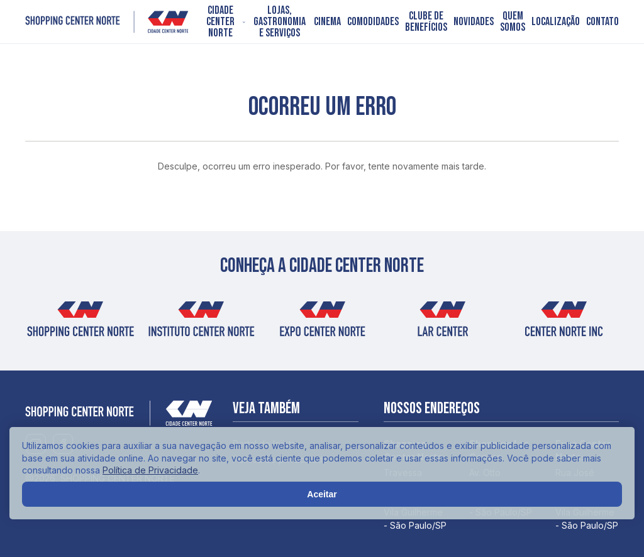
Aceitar (321, 494)
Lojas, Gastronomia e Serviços (279, 22)
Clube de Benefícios (426, 22)
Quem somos (512, 22)
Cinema (327, 22)
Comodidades (373, 22)
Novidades (473, 22)
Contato (602, 22)
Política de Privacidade (150, 470)
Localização (555, 22)
